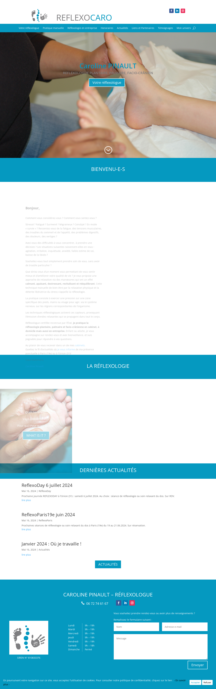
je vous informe (66, 360)
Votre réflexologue (29, 28)
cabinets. (80, 356)
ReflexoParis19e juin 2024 (48, 515)
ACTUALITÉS (108, 564)
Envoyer (197, 665)
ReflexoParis (45, 520)
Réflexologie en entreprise (82, 28)
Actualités (122, 28)
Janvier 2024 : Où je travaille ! (51, 544)
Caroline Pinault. (34, 376)
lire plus (26, 500)
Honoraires (107, 28)
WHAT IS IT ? (36, 440)
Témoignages (165, 28)
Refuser (207, 682)
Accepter (195, 682)
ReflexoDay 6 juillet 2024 (47, 485)
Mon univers (184, 28)
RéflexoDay (45, 491)
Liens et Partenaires (143, 28)
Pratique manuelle (53, 28)
